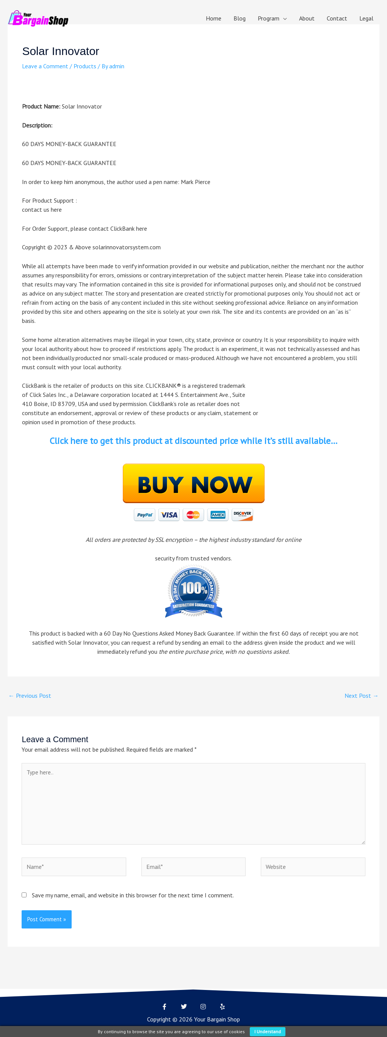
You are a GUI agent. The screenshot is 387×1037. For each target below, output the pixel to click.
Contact (337, 18)
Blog (239, 18)
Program (268, 18)
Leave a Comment (45, 66)
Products (85, 66)
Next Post (362, 696)
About (307, 18)
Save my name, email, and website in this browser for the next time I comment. (133, 897)
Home (213, 18)
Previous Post (29, 696)
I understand (267, 1031)
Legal (366, 18)
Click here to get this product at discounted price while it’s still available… (194, 441)
